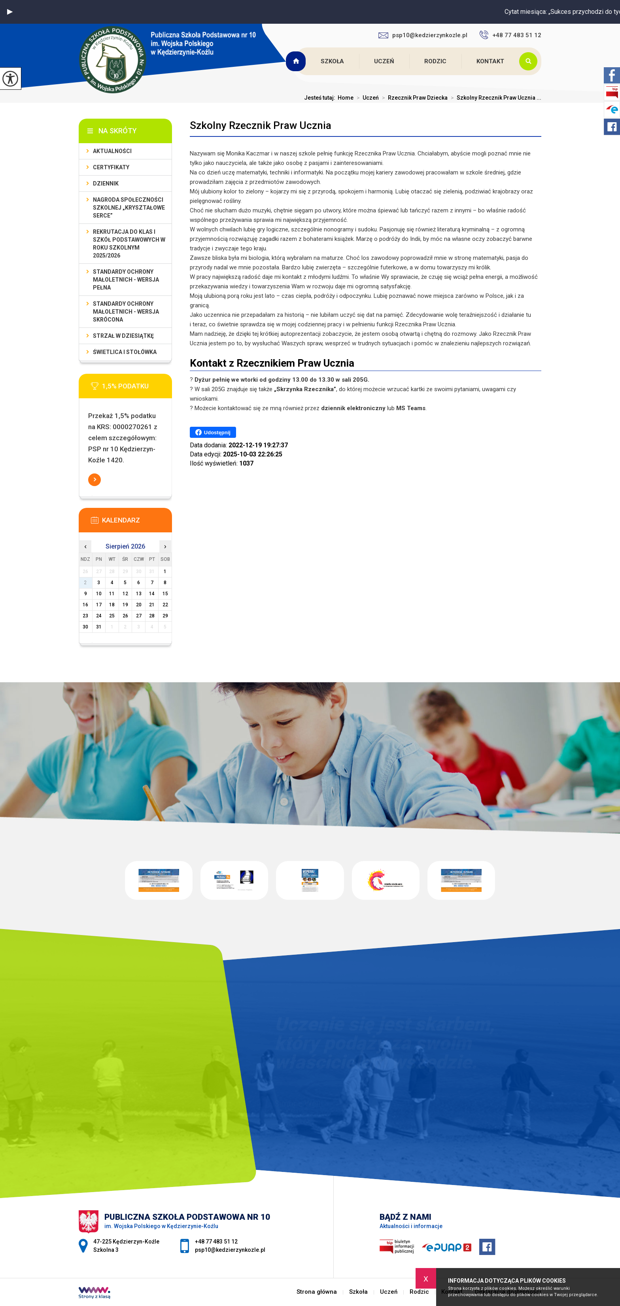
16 (85, 605)
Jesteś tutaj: (321, 97)
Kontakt (490, 61)
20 (139, 605)
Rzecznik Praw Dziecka (413, 97)
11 (112, 593)
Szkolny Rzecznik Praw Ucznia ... (494, 97)
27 (139, 616)
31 (99, 627)
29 (165, 616)
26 (125, 616)
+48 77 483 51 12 (510, 34)
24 (99, 616)
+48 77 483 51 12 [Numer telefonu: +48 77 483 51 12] (216, 1241)
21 (152, 605)
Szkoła (332, 61)
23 (85, 616)
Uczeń (384, 61)
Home (345, 97)
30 (85, 627)
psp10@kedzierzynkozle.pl (422, 35)
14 (152, 593)
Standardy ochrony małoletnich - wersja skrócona (126, 312)
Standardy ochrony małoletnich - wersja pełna (126, 280)
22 (165, 605)
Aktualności (112, 151)
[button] (10, 12)
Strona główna (296, 61)
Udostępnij (213, 432)
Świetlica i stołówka (125, 352)
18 (112, 605)
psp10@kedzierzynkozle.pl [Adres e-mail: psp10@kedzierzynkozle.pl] (230, 1250)
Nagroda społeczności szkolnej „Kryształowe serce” (129, 208)
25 (112, 616)
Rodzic (435, 61)
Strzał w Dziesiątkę (123, 336)
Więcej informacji (94, 479)
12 (125, 593)
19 (125, 605)
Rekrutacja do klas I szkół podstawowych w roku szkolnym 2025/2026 (129, 244)
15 (165, 593)
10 (99, 593)
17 (99, 605)
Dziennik (106, 183)
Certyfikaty (111, 167)
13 (139, 593)
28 (152, 616)
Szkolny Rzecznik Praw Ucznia (260, 125)
